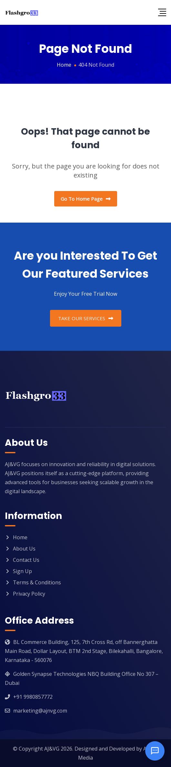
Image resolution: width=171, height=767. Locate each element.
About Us (24, 548)
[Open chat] (155, 751)
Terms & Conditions (37, 582)
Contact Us (26, 559)
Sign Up (22, 571)
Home (20, 537)
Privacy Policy (29, 593)
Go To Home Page (86, 199)
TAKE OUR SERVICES (85, 318)
